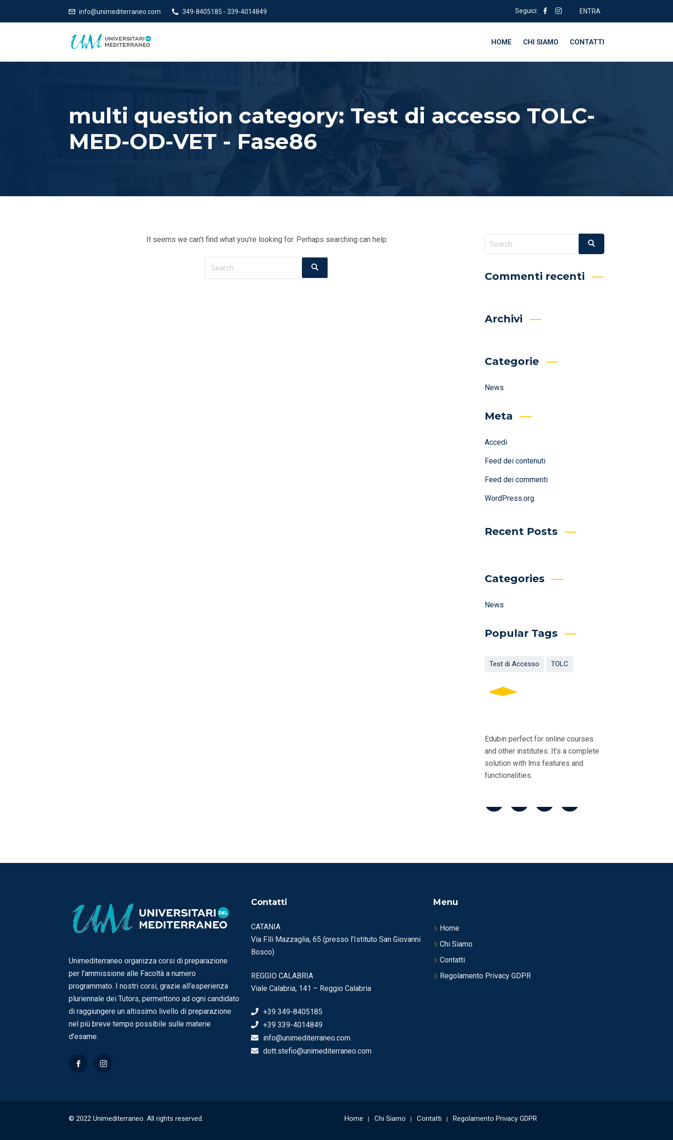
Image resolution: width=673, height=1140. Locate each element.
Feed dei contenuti (515, 460)
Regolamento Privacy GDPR (485, 975)
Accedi (496, 442)
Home (501, 42)
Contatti (587, 42)
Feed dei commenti (516, 479)
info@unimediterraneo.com (120, 11)
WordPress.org (509, 498)
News (494, 387)
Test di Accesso (514, 664)
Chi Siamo (540, 42)
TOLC (559, 664)
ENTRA (590, 11)
